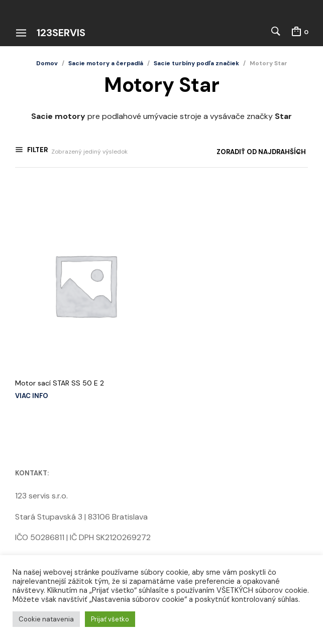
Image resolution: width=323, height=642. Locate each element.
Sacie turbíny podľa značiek (196, 63)
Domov (47, 63)
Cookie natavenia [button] (46, 619)
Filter (37, 151)
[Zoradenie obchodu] (228, 152)
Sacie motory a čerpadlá (105, 63)
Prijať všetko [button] (110, 619)
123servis (61, 33)
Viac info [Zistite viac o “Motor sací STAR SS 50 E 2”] (31, 394)
